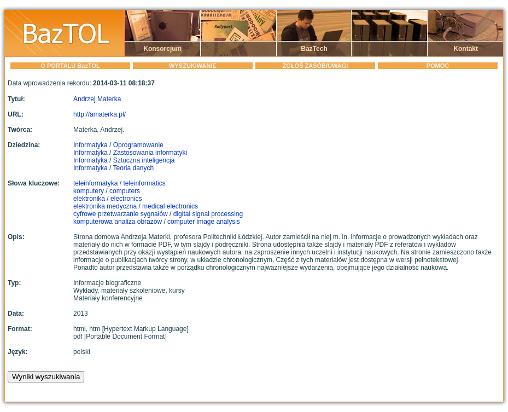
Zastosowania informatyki (150, 152)
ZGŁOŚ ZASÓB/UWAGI (315, 65)
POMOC (438, 65)
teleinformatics (144, 183)
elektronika (89, 198)
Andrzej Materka (97, 99)
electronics (126, 198)
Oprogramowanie (138, 145)
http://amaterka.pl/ (99, 114)
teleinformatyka (95, 183)
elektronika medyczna (105, 206)
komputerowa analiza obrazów (117, 221)
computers (124, 191)
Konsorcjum (162, 49)
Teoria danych (133, 168)
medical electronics (170, 206)
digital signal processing (208, 214)
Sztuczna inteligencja (144, 160)
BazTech (314, 49)
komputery (88, 191)
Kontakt (465, 49)
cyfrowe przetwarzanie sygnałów (120, 214)
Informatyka (90, 145)
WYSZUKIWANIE (193, 65)
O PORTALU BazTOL (70, 65)
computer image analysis (203, 221)
